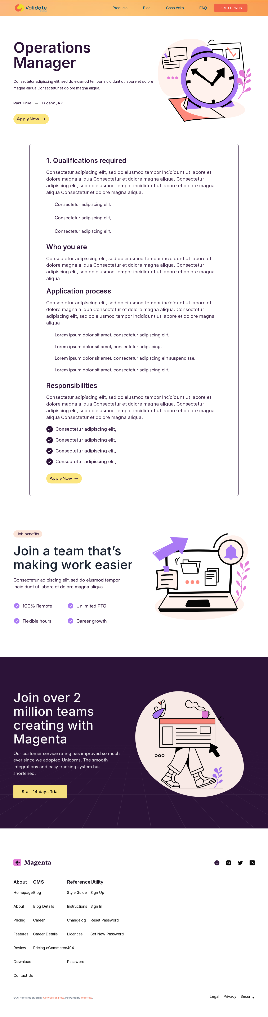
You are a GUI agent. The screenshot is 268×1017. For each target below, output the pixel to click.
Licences (74, 937)
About (18, 909)
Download (22, 965)
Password (75, 965)
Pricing (19, 923)
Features (20, 937)
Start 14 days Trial (40, 794)
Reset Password (104, 923)
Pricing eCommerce (50, 951)
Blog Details (43, 909)
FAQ (203, 8)
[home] (31, 8)
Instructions (77, 909)
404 (70, 951)
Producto (120, 8)
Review (19, 951)
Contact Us (23, 978)
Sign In (96, 909)
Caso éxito (175, 8)
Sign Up (97, 895)
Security (248, 999)
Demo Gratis (230, 8)
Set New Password (107, 937)
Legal (214, 999)
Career (39, 923)
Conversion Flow (53, 1000)
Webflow (86, 1000)
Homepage (23, 895)
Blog (147, 8)
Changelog (76, 923)
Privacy (229, 999)
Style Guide (77, 895)
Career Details (45, 937)
